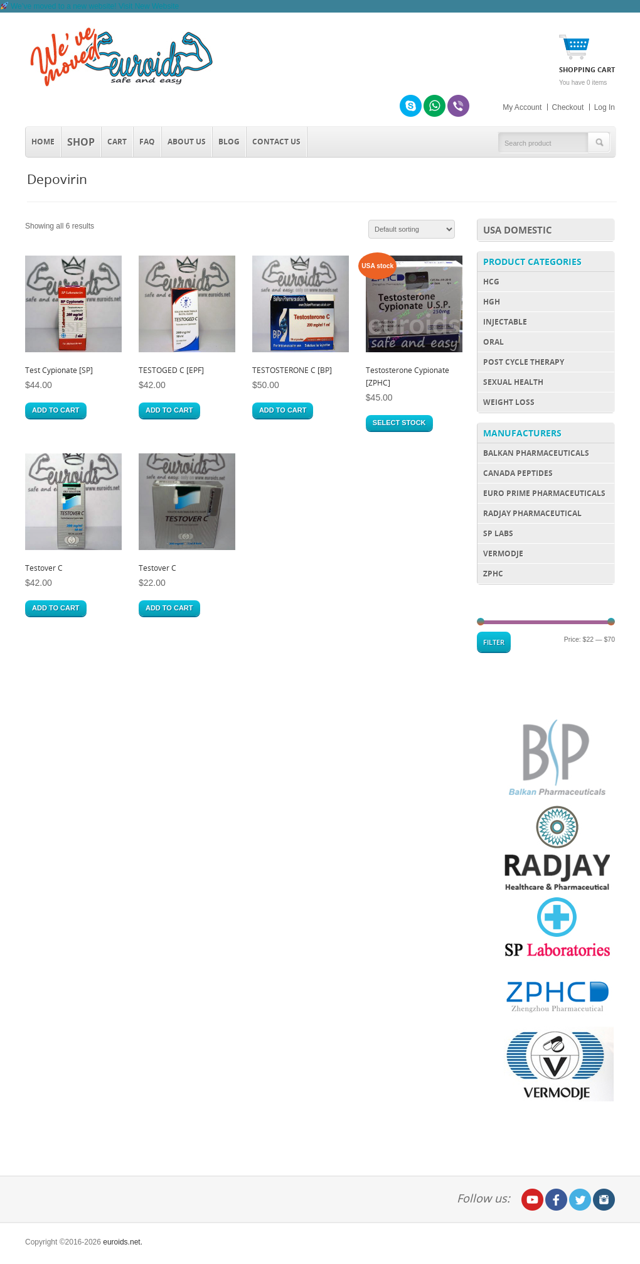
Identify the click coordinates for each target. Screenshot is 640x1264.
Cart (117, 141)
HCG (491, 281)
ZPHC (493, 573)
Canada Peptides (518, 473)
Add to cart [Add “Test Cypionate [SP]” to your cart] (56, 410)
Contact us (276, 141)
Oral (493, 342)
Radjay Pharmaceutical (532, 513)
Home (43, 141)
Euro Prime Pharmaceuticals (544, 493)
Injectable (505, 321)
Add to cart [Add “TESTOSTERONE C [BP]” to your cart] (283, 410)
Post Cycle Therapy (523, 362)
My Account (522, 107)
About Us (187, 141)
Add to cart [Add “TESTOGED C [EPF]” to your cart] (169, 410)
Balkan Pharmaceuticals (536, 453)
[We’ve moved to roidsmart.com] (89, 6)
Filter (493, 642)
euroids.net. (122, 1242)
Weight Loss (509, 402)
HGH (491, 301)
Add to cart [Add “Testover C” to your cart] (56, 608)
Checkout (568, 107)
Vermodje (503, 553)
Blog (229, 141)
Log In (604, 107)
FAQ (147, 141)
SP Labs (498, 533)
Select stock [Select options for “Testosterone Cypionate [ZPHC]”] (399, 422)
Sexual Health (513, 382)
